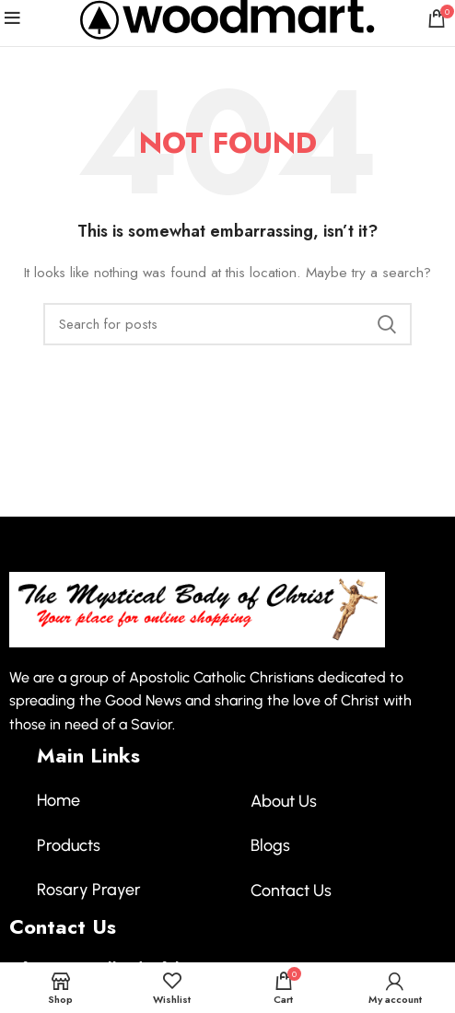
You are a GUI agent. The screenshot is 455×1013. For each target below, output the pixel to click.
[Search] (227, 324)
